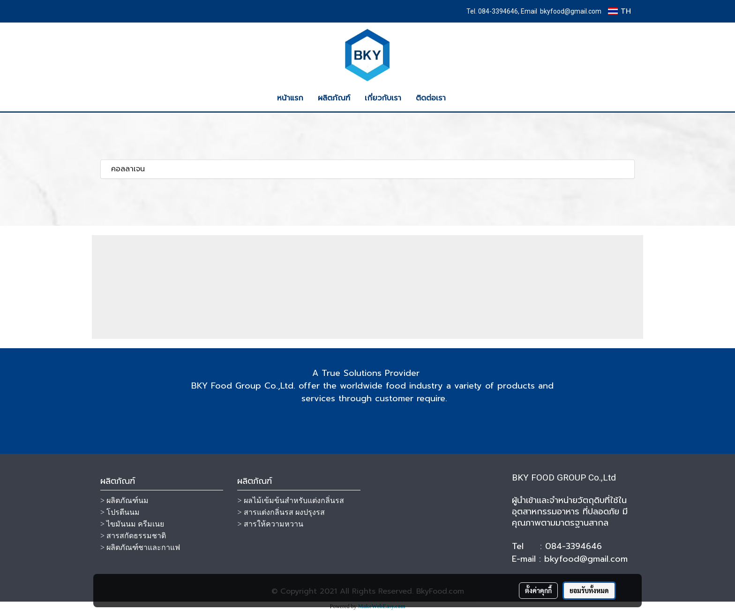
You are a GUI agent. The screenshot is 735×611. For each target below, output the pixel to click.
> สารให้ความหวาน (270, 524)
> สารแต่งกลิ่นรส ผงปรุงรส (280, 512)
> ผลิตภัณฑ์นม (124, 500)
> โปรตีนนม (120, 512)
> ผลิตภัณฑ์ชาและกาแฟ (140, 547)
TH (619, 11)
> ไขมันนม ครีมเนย (132, 524)
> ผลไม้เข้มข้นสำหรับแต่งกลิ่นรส (290, 500)
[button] (461, 98)
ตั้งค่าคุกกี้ (538, 590)
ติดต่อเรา (431, 98)
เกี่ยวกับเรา (383, 98)
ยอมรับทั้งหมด (589, 590)
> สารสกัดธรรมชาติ (133, 536)
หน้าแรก (290, 98)
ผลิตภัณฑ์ (334, 98)
